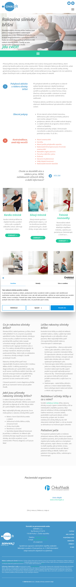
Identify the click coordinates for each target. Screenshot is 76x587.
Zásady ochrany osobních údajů (44, 581)
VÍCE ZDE (57, 175)
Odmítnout (13, 308)
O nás (72, 547)
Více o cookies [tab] (63, 283)
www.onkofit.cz (35, 566)
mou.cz (34, 510)
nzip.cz (46, 510)
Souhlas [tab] (13, 283)
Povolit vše (62, 308)
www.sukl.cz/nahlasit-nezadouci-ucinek (13, 562)
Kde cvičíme (70, 534)
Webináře (70, 541)
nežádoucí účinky (52, 403)
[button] (72, 9)
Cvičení (71, 531)
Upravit (38, 308)
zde (42, 563)
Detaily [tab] (38, 283)
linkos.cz (40, 510)
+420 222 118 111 (41, 537)
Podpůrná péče (68, 537)
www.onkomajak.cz (57, 500)
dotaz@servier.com (40, 540)
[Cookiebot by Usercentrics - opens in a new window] (65, 277)
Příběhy (71, 544)
